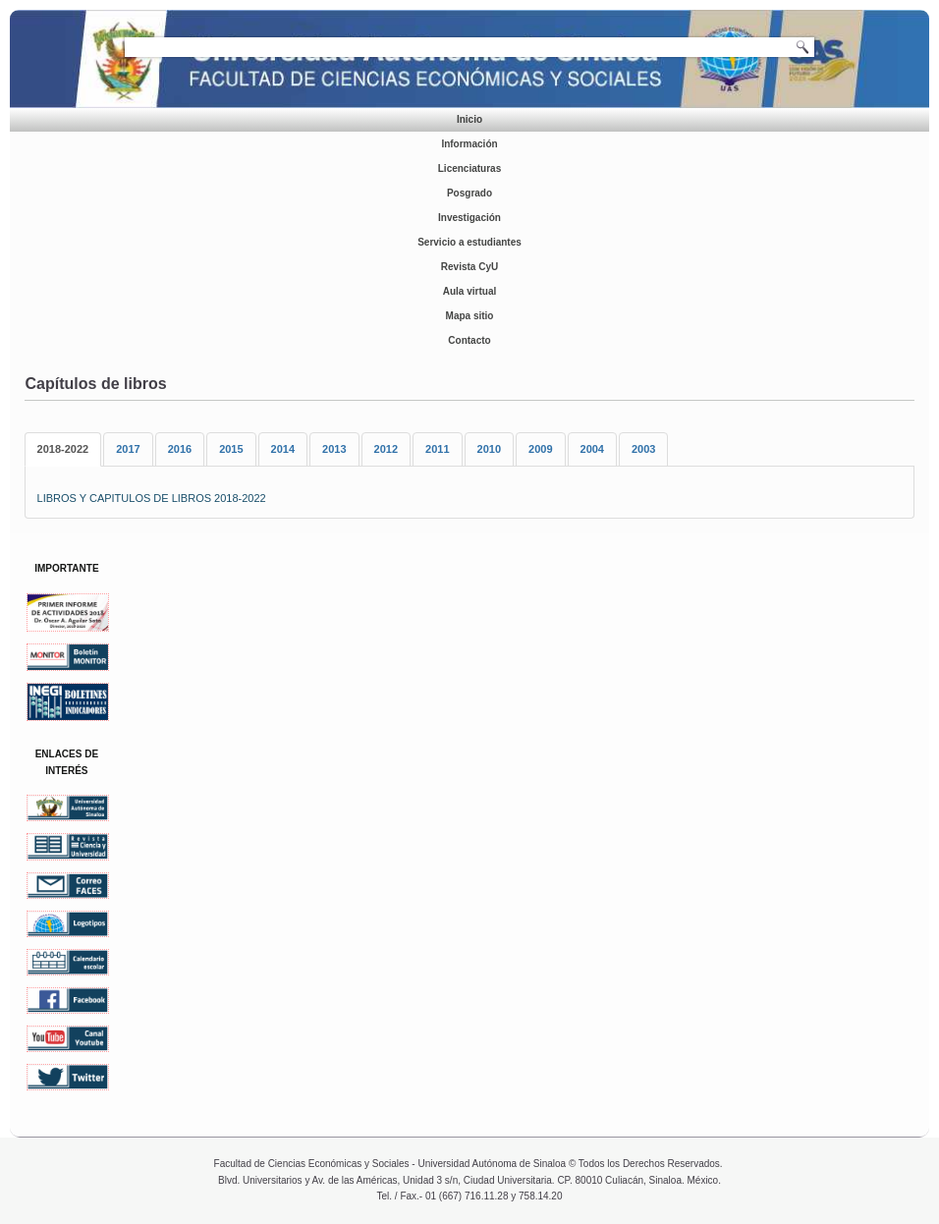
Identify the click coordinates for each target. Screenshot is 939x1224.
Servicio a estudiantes (469, 242)
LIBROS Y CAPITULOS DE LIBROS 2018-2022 (151, 498)
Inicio (469, 119)
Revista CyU (469, 266)
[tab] (63, 449)
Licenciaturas (469, 168)
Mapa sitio (470, 315)
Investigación (469, 217)
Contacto (469, 340)
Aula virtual (469, 291)
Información (469, 144)
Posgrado (469, 193)
